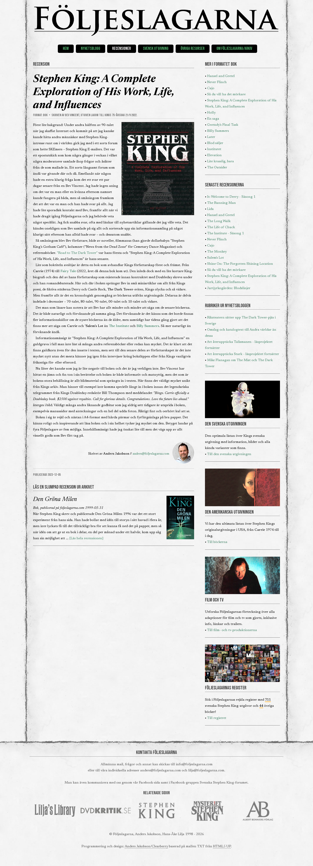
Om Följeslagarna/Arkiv (234, 48)
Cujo (210, 88)
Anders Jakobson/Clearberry (146, 846)
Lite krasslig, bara (220, 161)
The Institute (119, 326)
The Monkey (217, 251)
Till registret (216, 718)
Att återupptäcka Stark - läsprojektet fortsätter (243, 354)
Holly (211, 112)
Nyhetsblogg (90, 48)
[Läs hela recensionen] (86, 538)
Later (211, 137)
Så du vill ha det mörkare (226, 94)
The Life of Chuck (221, 227)
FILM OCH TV (214, 600)
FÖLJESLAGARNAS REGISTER (225, 688)
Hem (66, 48)
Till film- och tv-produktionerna (232, 630)
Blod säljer (215, 143)
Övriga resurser (193, 48)
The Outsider (217, 167)
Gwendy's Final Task (222, 125)
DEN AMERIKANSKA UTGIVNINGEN (229, 512)
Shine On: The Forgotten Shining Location (240, 264)
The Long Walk (219, 221)
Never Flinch (217, 82)
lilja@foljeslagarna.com (206, 770)
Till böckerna (217, 542)
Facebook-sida (149, 782)
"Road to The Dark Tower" (77, 253)
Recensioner (121, 48)
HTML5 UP (222, 846)
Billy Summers (148, 326)
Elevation (214, 155)
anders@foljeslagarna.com (151, 454)
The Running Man (221, 203)
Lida (210, 209)
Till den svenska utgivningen (229, 454)
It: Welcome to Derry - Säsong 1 (231, 197)
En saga (213, 119)
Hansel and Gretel (221, 76)
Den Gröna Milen (55, 499)
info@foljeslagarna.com (194, 764)
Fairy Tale (68, 271)
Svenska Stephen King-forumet (224, 782)
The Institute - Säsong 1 (225, 233)
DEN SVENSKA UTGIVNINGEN (225, 424)
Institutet (214, 149)
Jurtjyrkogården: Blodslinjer (228, 288)
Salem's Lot (215, 258)
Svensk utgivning (155, 48)
